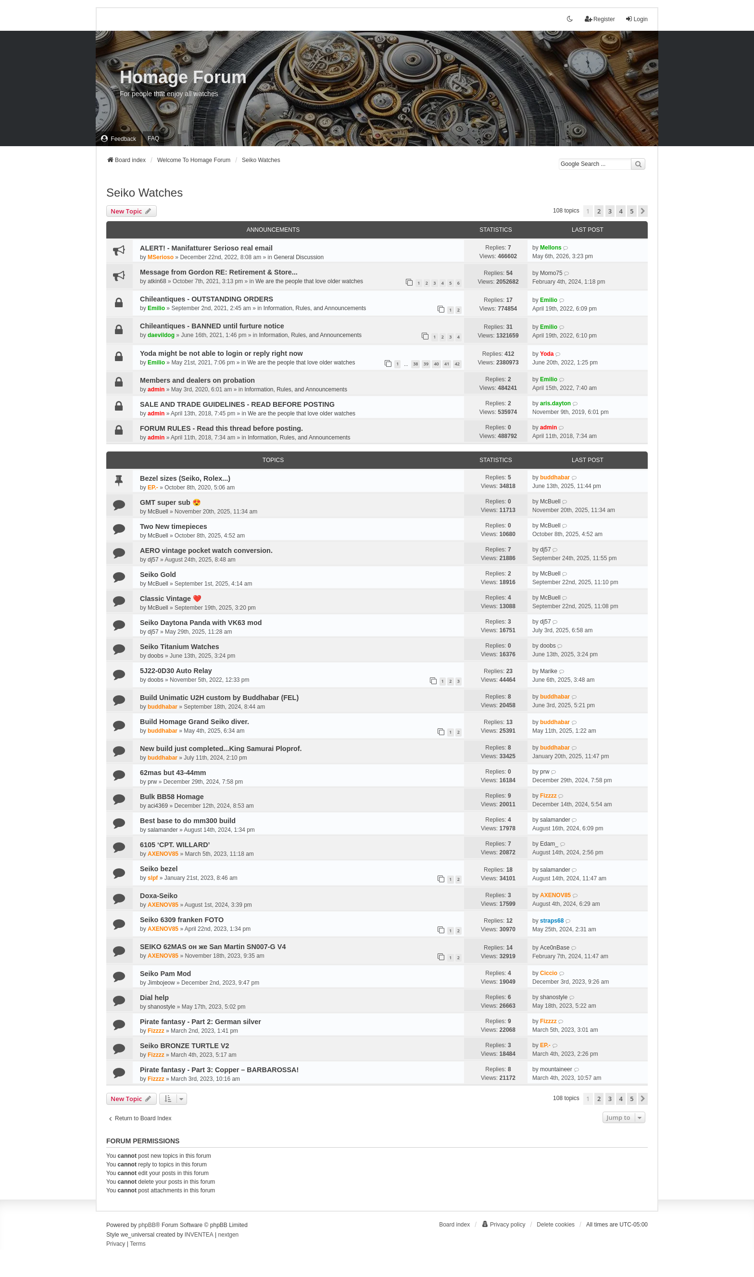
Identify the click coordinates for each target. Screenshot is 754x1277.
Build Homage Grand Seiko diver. (194, 722)
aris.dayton (555, 403)
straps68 (552, 920)
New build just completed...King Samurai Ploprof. (221, 748)
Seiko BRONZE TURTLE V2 (184, 1046)
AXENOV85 (163, 854)
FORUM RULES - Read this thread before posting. (221, 428)
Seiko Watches (144, 192)
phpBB (147, 1225)
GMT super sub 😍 (170, 502)
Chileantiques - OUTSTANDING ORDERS (206, 299)
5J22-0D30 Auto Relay (176, 671)
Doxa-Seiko (158, 896)
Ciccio (548, 973)
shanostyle (161, 1006)
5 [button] (631, 211)
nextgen (228, 1234)
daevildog (161, 335)
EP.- (153, 487)
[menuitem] (118, 138)
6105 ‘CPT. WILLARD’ (175, 845)
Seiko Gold (158, 574)
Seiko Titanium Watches (179, 647)
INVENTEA (199, 1234)
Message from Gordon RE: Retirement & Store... (219, 272)
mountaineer (556, 1069)
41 (446, 364)
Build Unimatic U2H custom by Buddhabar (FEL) (219, 697)
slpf (153, 878)
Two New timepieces (173, 526)
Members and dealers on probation (197, 380)
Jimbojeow (161, 982)
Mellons (551, 247)
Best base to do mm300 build (188, 821)
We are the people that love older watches (309, 281)
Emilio (156, 308)
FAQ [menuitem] (153, 138)
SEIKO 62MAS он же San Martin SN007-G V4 (213, 947)
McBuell (158, 511)
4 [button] (620, 211)
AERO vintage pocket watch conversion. (206, 550)
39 (426, 364)
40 (436, 364)
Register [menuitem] (600, 19)
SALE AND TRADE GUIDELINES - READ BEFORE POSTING (237, 404)
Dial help (154, 998)
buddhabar (555, 477)
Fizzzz (548, 795)
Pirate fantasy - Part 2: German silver (200, 1022)
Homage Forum (183, 77)
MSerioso (161, 257)
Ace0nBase (554, 947)
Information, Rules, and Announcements (315, 308)
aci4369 (158, 805)
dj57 (153, 559)
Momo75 (551, 273)
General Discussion (299, 257)
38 (415, 364)
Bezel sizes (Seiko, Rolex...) (185, 478)
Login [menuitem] (636, 19)
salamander (163, 829)
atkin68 (157, 281)
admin (156, 389)
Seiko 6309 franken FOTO (182, 920)
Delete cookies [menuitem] (556, 1224)
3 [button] (610, 211)
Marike (548, 671)
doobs (155, 655)
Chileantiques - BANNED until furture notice (212, 326)
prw (152, 781)
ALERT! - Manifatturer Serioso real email (206, 248)
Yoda (546, 354)
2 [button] (599, 211)
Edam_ (549, 843)
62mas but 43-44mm (173, 772)
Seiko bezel (158, 869)
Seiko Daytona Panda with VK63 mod (201, 622)
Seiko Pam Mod (165, 973)
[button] (643, 211)
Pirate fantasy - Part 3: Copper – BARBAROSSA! (219, 1070)
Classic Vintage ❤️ (170, 598)
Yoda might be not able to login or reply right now (221, 353)
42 (457, 364)
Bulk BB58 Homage (172, 797)
